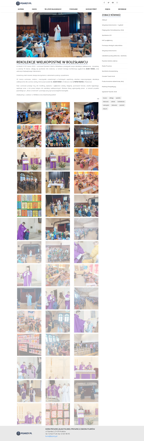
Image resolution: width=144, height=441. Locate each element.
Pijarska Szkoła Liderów (109, 61)
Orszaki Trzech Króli (108, 76)
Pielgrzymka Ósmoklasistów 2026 (113, 30)
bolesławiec (121, 101)
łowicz (105, 98)
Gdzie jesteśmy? (91, 9)
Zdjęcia (107, 9)
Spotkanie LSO (107, 35)
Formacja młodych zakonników (112, 45)
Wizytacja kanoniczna (109, 50)
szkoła (113, 101)
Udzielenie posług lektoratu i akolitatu (114, 56)
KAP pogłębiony (107, 40)
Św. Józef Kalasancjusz (53, 9)
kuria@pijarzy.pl (51, 436)
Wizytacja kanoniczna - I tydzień (112, 25)
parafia (118, 98)
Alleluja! (104, 20)
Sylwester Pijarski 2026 (109, 91)
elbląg (111, 98)
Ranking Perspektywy (109, 86)
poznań (122, 105)
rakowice (114, 105)
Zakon (34, 9)
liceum (105, 109)
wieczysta (106, 105)
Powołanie (74, 9)
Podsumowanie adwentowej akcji (113, 81)
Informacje (122, 9)
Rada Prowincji (107, 66)
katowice (105, 101)
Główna (21, 9)
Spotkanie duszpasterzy (110, 71)
